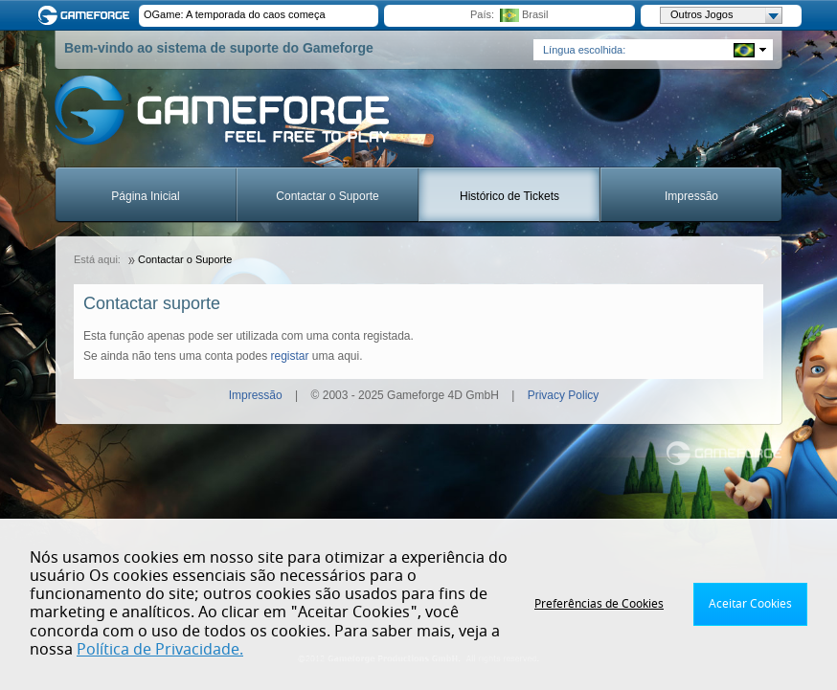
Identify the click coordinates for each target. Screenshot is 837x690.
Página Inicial (145, 196)
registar (289, 356)
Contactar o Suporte (327, 196)
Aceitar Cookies (750, 603)
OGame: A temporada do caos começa (235, 14)
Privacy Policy (563, 395)
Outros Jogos (725, 15)
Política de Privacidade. (160, 649)
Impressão (691, 196)
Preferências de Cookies (599, 603)
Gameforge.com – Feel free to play (87, 15)
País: (482, 14)
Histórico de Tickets (509, 196)
